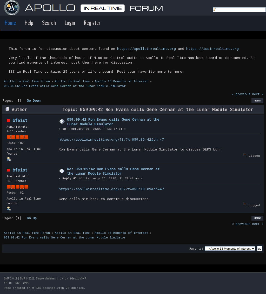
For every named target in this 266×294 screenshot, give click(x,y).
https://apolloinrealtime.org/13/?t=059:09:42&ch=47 (111, 139)
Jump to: (196, 248)
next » (257, 94)
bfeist (20, 120)
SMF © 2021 (27, 278)
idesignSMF (78, 278)
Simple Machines (46, 278)
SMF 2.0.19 (10, 278)
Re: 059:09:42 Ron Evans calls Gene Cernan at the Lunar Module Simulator (113, 171)
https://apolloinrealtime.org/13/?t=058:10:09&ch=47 (111, 189)
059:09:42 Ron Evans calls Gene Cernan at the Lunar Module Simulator (113, 121)
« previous (241, 94)
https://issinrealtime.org (212, 48)
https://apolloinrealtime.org (146, 48)
